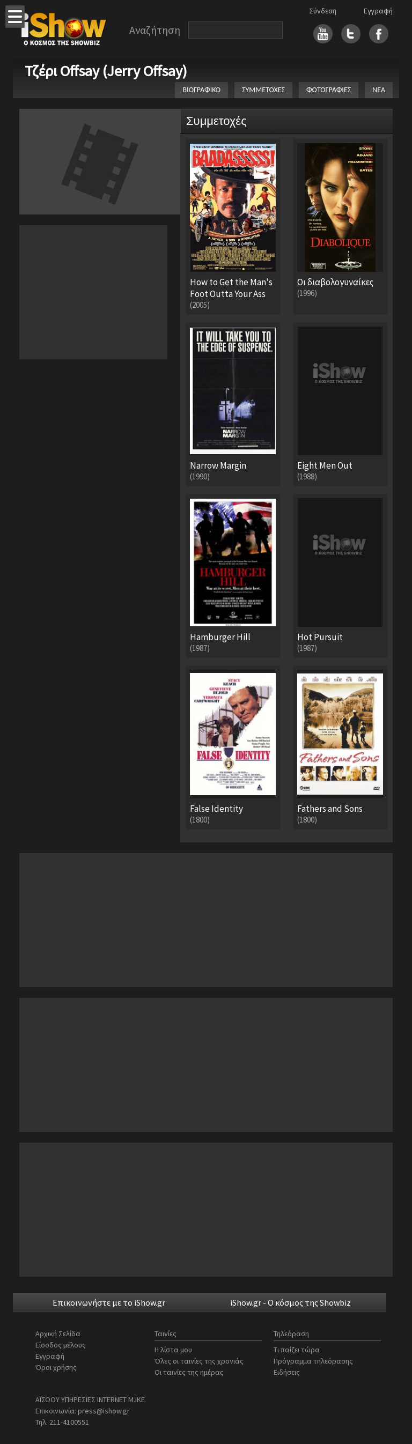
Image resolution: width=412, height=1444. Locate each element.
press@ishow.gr (104, 1411)
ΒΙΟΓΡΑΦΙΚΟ (201, 89)
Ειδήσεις (287, 1372)
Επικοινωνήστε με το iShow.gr (109, 1302)
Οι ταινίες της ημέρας (189, 1372)
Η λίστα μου (173, 1349)
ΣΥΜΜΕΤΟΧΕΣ (263, 89)
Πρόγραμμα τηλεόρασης (313, 1361)
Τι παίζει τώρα (297, 1349)
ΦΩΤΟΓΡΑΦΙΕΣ (328, 89)
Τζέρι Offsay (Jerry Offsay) (106, 70)
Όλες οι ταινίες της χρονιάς (199, 1361)
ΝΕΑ (378, 89)
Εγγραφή (378, 11)
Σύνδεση (322, 11)
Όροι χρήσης (56, 1367)
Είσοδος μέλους (60, 1345)
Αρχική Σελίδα (57, 1333)
